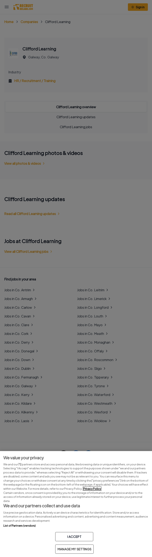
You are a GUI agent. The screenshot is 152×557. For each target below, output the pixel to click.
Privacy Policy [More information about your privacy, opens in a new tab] (92, 488)
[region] (76, 504)
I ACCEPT (74, 537)
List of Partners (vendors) (19, 525)
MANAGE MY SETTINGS (74, 549)
